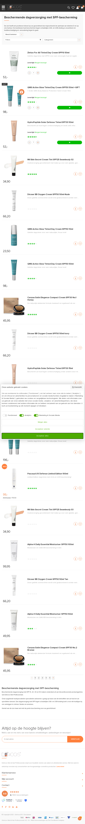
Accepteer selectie (42, 429)
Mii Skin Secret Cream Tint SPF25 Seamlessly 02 (50, 160)
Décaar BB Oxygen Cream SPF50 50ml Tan (47, 579)
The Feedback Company (56, 820)
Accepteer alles (42, 436)
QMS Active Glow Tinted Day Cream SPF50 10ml (50, 229)
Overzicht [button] (77, 387)
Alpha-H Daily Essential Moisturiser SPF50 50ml (50, 614)
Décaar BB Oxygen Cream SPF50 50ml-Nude (48, 194)
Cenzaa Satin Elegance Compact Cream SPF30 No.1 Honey (51, 299)
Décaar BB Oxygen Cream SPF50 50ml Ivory (48, 334)
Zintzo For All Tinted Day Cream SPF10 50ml (48, 53)
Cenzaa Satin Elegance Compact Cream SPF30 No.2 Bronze (52, 649)
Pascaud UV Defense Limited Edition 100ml (47, 474)
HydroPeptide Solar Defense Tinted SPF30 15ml (50, 368)
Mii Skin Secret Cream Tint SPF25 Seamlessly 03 (50, 510)
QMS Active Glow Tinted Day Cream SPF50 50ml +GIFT (53, 88)
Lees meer (60, 766)
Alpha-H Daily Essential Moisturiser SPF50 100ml (50, 544)
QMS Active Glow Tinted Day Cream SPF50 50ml (50, 264)
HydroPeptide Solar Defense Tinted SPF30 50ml (50, 122)
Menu (3, 7)
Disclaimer (27, 814)
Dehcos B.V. (19, 814)
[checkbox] (9, 415)
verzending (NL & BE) (42, 2)
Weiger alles (42, 422)
